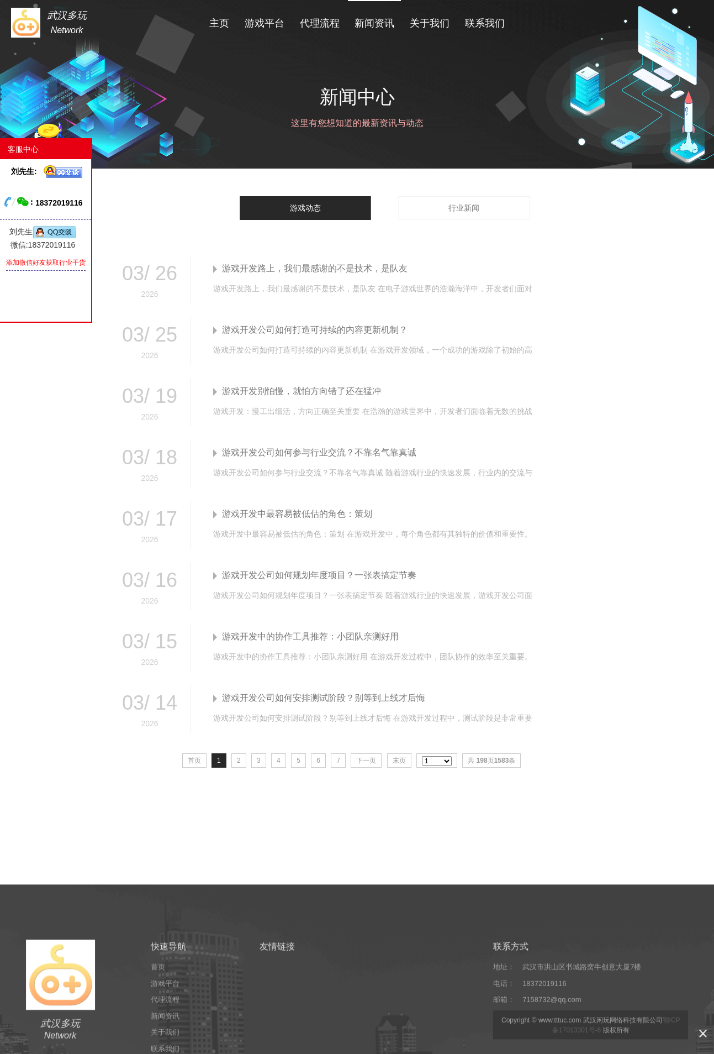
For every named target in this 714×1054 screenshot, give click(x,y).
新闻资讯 (374, 21)
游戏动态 (305, 207)
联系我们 (485, 21)
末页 (399, 760)
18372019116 (544, 1048)
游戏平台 (264, 21)
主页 (219, 21)
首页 (158, 1031)
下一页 (366, 760)
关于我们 (429, 21)
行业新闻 (463, 207)
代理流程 (320, 21)
